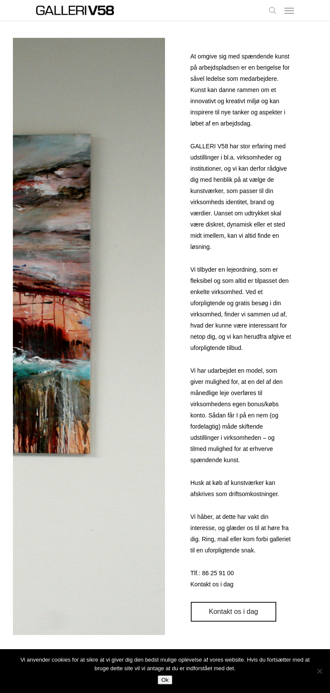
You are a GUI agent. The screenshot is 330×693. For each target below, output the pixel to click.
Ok (164, 680)
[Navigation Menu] (289, 10)
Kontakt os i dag (211, 584)
